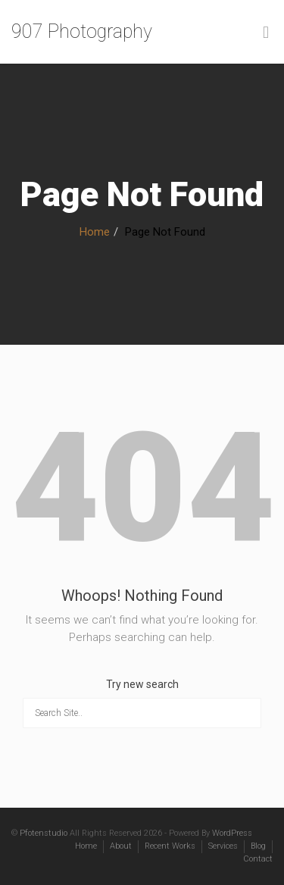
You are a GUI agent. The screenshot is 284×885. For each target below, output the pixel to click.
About (121, 846)
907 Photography (81, 31)
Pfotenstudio (43, 833)
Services (223, 846)
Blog (258, 846)
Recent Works (170, 846)
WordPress (232, 833)
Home (95, 232)
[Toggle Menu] (266, 32)
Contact (258, 859)
